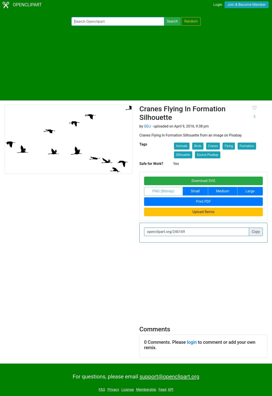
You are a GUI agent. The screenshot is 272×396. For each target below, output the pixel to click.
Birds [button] (197, 146)
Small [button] (195, 191)
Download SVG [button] (203, 181)
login (192, 342)
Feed (162, 389)
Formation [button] (247, 146)
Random (191, 21)
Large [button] (249, 191)
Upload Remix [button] (203, 212)
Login (217, 4)
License (127, 389)
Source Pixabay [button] (207, 155)
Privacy (113, 389)
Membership (146, 389)
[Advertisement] (136, 63)
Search (172, 21)
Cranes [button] (213, 146)
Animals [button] (181, 146)
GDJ (147, 126)
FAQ (102, 389)
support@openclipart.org (169, 376)
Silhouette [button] (183, 155)
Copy (256, 232)
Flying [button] (229, 146)
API (170, 389)
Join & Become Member (246, 4)
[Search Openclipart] (117, 21)
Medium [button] (222, 191)
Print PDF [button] (203, 201)
